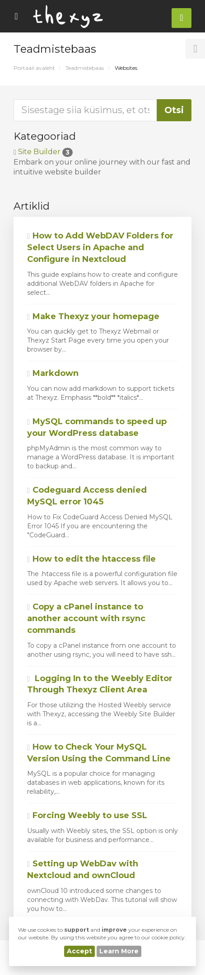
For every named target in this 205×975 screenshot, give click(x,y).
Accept (79, 951)
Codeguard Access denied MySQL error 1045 (87, 496)
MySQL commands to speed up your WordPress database (97, 427)
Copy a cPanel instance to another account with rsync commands (86, 618)
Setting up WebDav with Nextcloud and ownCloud (82, 869)
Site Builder (43, 151)
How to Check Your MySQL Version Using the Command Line (99, 753)
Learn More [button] (119, 951)
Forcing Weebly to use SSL (87, 815)
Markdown (53, 373)
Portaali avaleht (34, 67)
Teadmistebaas (84, 67)
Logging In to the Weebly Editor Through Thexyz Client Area (99, 684)
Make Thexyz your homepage (93, 316)
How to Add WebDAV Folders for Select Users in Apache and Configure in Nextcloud (100, 247)
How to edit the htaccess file (91, 559)
